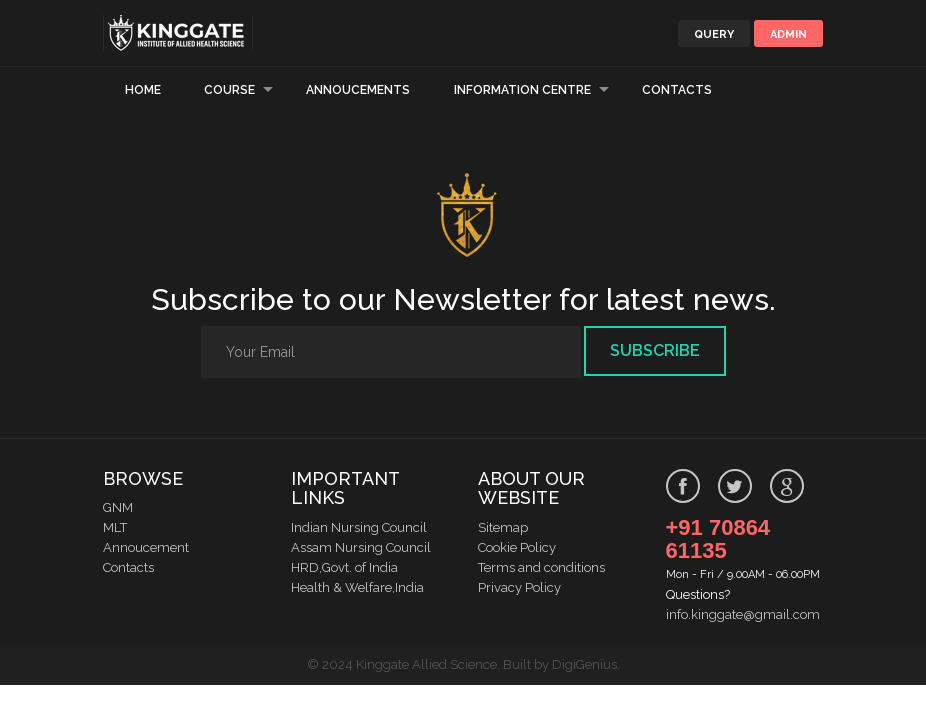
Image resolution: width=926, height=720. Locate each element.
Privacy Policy (519, 587)
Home (143, 90)
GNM (118, 507)
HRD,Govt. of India (344, 567)
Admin (788, 34)
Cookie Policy (517, 547)
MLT (115, 527)
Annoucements (358, 90)
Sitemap (503, 527)
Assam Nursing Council (361, 547)
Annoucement (146, 547)
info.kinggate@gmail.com (743, 614)
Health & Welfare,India (357, 587)
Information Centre (522, 90)
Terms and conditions (541, 567)
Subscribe (655, 350)
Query (714, 34)
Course (229, 90)
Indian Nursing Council (359, 527)
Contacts (677, 90)
